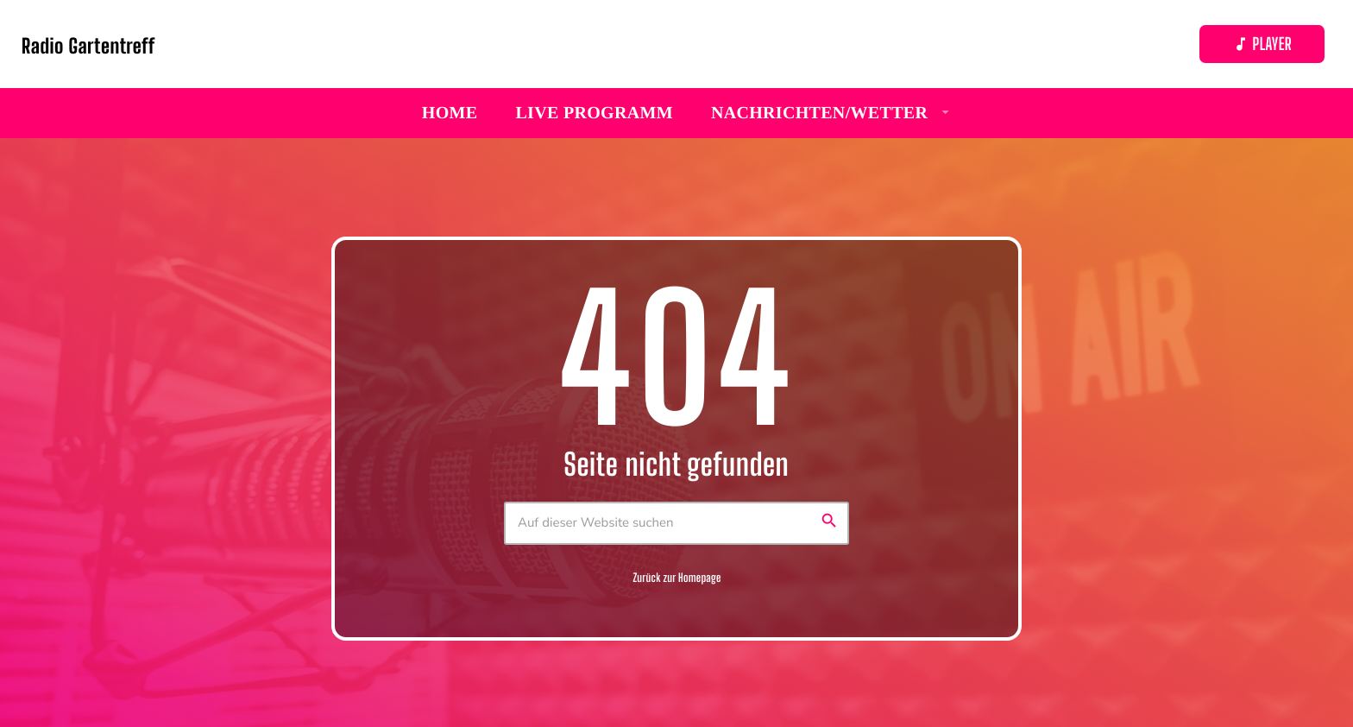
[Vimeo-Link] (88, 44)
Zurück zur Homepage (676, 578)
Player (1262, 44)
